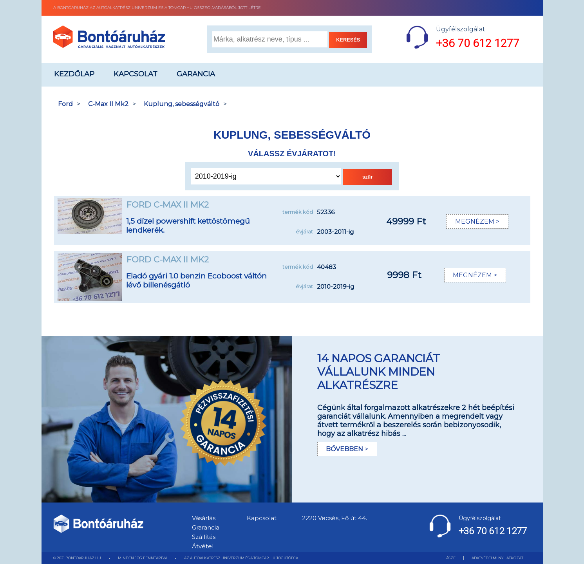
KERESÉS (348, 40)
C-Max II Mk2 (108, 104)
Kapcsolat (135, 74)
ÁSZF (451, 558)
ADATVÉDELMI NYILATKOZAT (497, 558)
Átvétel (202, 546)
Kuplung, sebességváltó (181, 104)
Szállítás (203, 536)
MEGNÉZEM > (477, 221)
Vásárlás (203, 518)
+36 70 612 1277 (477, 43)
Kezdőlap (74, 74)
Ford (65, 104)
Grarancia (205, 527)
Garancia (196, 74)
